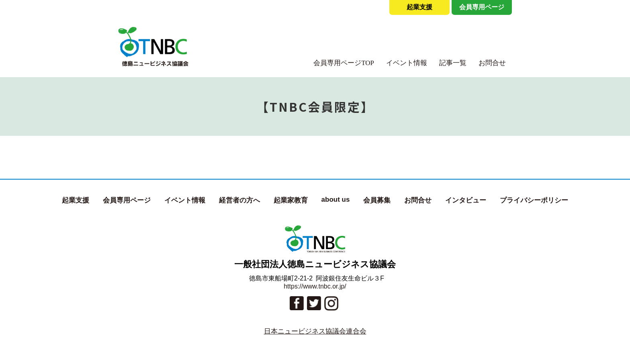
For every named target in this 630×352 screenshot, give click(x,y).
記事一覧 (452, 63)
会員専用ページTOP (343, 63)
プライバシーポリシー (534, 200)
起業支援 (419, 7)
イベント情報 (406, 63)
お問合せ (492, 63)
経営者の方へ (239, 200)
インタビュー (465, 200)
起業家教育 (291, 200)
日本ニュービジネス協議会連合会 (315, 331)
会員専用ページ (481, 7)
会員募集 (377, 200)
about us (335, 199)
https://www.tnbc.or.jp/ (315, 286)
